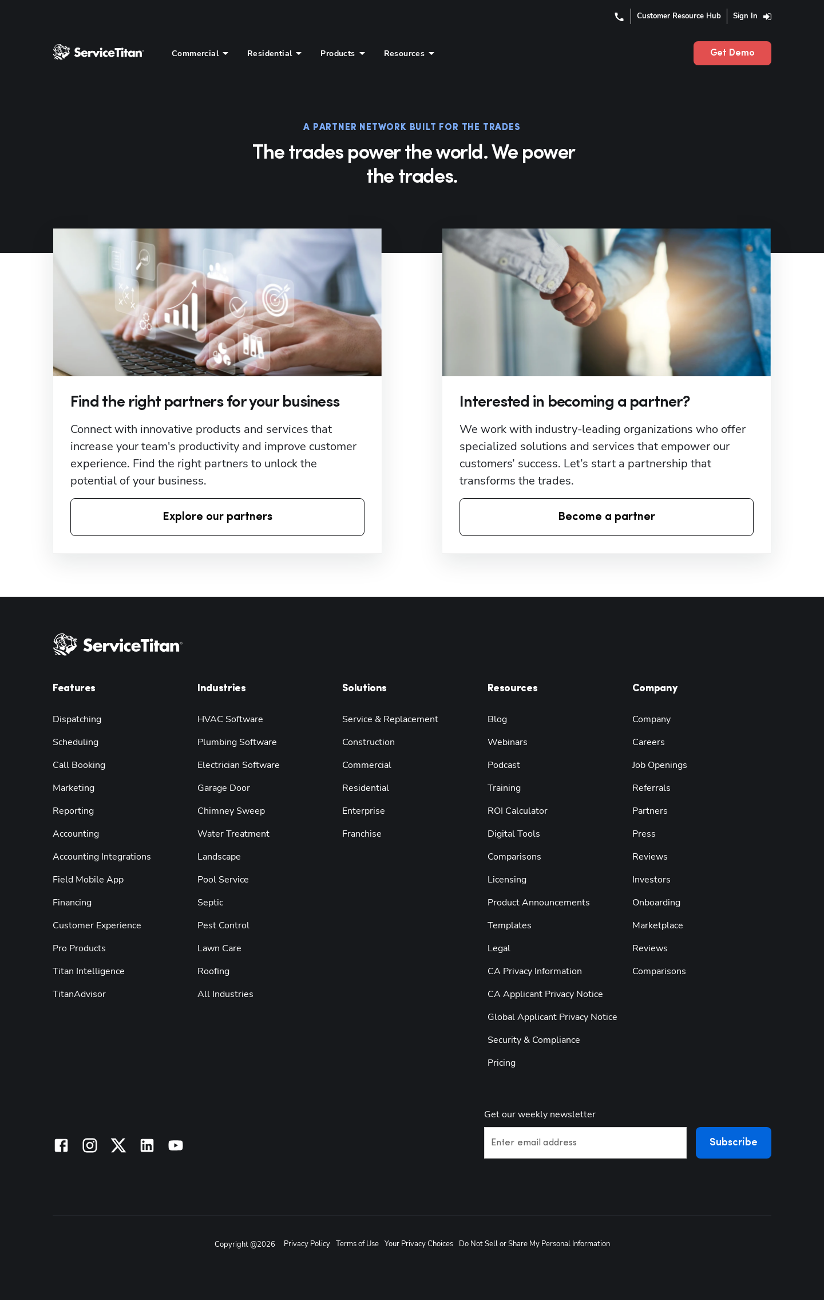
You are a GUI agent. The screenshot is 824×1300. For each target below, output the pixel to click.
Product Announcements (539, 902)
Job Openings (659, 765)
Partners (650, 811)
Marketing (73, 788)
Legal (499, 948)
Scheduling (75, 742)
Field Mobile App (88, 879)
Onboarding (656, 902)
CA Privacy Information (535, 971)
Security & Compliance (534, 1040)
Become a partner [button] (606, 517)
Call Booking (79, 765)
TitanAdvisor (79, 994)
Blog (497, 719)
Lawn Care (219, 948)
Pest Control (223, 925)
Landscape (219, 856)
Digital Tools (514, 834)
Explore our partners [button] (217, 517)
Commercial (366, 765)
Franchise (362, 834)
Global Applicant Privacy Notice (552, 1017)
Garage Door (223, 788)
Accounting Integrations (102, 856)
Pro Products (79, 948)
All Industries (225, 994)
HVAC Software (230, 719)
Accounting (76, 834)
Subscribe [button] (733, 1143)
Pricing (502, 1063)
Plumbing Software (237, 742)
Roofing (213, 971)
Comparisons (514, 856)
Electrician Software (238, 765)
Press (644, 834)
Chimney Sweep (231, 811)
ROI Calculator (518, 811)
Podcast (504, 765)
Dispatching (77, 719)
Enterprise (363, 811)
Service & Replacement (390, 719)
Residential (365, 788)
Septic (210, 902)
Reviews (650, 856)
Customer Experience (97, 925)
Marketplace (657, 925)
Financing (72, 902)
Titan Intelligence (89, 971)
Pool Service (223, 879)
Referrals (651, 788)
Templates (510, 925)
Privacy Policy (307, 1244)
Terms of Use (357, 1244)
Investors (651, 879)
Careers (648, 742)
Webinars (508, 742)
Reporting (73, 811)
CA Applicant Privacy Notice (545, 994)
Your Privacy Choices (419, 1244)
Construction (368, 742)
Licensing (507, 879)
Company (651, 719)
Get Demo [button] (732, 53)
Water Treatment (233, 834)
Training (504, 788)
